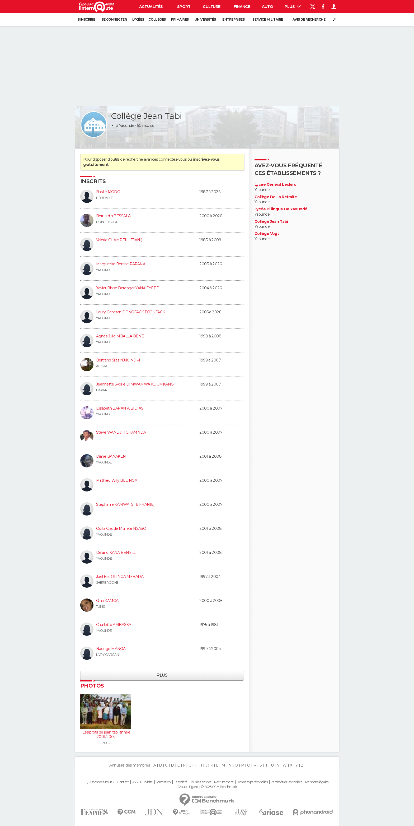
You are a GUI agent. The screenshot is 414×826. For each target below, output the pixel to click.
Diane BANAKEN (111, 456)
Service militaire (267, 19)
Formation (163, 782)
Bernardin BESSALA (113, 216)
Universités (205, 19)
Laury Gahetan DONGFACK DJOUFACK (130, 312)
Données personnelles (252, 782)
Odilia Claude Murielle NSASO (121, 528)
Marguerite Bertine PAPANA (120, 264)
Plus (293, 6)
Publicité (146, 782)
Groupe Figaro (187, 787)
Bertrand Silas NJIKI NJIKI (118, 360)
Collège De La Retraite (276, 197)
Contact (123, 782)
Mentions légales (316, 782)
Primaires (180, 19)
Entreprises (233, 19)
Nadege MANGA (110, 648)
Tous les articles (200, 782)
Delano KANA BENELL (116, 552)
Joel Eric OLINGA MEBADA (119, 576)
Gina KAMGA (107, 600)
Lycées (138, 19)
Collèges (157, 19)
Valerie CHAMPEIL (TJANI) (119, 240)
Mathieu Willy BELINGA (116, 480)
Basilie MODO (108, 191)
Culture (211, 6)
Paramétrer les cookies (286, 782)
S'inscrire (86, 19)
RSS (134, 782)
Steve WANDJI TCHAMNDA (121, 432)
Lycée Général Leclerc (275, 184)
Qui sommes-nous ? (100, 782)
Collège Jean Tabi (271, 221)
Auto (267, 6)
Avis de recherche (309, 19)
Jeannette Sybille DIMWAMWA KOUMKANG (134, 384)
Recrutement (224, 782)
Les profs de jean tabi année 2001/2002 (106, 734)
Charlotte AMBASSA (113, 624)
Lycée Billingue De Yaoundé (281, 209)
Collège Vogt (267, 233)
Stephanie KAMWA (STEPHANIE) (125, 504)
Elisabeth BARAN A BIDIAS (119, 408)
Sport (183, 6)
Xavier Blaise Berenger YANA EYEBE (127, 288)
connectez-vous (172, 159)
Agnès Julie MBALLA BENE (120, 336)
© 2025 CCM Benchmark (219, 787)
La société (180, 782)
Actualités (151, 6)
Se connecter (114, 19)
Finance (242, 6)
